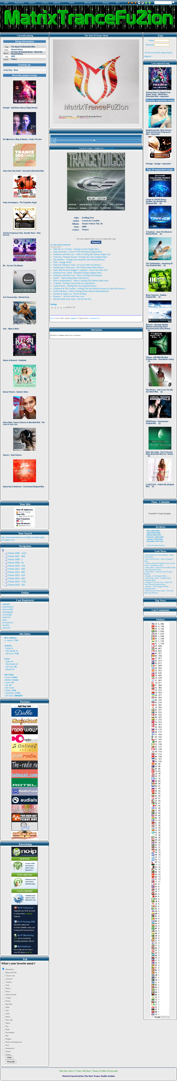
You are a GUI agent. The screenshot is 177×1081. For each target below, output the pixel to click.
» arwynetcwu (7, 622)
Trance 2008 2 (15, 559)
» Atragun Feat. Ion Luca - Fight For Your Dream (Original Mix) (158, 583)
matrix (10, 640)
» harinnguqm (7, 612)
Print (52, 318)
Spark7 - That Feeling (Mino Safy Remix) (71, 278)
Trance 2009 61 (16, 562)
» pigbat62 (5, 604)
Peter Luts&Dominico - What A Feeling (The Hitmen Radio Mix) (81, 280)
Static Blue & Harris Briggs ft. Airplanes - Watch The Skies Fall (80, 270)
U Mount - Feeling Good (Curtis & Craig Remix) (74, 283)
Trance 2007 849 (16, 556)
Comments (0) (94, 318)
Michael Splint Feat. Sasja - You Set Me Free (72, 299)
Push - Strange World (62, 262)
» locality (5, 625)
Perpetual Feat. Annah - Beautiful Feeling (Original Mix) (77, 273)
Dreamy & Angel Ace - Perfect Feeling (69, 294)
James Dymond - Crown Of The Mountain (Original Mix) (77, 251)
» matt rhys (6, 617)
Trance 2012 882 (16, 572)
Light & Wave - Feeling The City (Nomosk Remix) (75, 286)
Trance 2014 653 (16, 578)
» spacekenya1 (7, 606)
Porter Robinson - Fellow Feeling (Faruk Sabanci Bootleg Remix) (81, 291)
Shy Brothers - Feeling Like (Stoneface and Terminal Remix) (79, 259)
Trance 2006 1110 (17, 553)
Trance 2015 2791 (17, 581)
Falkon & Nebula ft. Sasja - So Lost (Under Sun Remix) (77, 265)
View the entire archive (156, 545)
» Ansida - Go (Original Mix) (155, 576)
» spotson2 (5, 628)
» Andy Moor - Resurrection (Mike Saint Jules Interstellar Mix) (160, 568)
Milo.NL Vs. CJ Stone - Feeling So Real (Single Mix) (76, 249)
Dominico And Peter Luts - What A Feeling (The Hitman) (77, 275)
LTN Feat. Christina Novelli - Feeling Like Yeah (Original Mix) (80, 257)
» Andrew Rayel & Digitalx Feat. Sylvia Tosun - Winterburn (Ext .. (159, 564)
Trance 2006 (109, 148)
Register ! (148, 56)
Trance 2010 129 (16, 566)
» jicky (4, 620)
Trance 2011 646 (16, 569)
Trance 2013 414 (16, 575)
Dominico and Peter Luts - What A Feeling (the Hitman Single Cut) (81, 254)
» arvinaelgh (6, 614)
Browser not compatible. (24, 268)
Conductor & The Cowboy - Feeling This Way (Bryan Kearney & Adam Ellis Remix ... (90, 288)
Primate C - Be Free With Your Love (68, 296)
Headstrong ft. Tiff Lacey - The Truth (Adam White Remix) (78, 267)
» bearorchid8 (7, 609)
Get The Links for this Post (60, 245)
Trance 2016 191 (16, 585)
